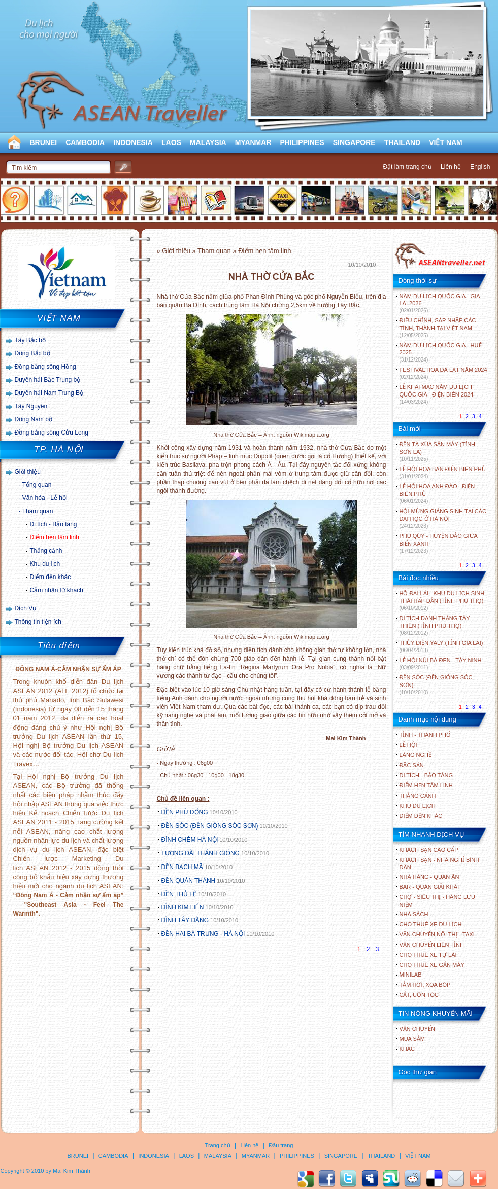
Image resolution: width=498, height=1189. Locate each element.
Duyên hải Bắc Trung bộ (48, 379)
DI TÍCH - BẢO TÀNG (426, 775)
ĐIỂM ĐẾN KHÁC (421, 816)
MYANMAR (253, 142)
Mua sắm (412, 1039)
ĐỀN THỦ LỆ (178, 894)
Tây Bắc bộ (30, 340)
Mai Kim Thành (71, 1171)
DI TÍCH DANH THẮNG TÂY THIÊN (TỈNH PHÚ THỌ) (435, 625)
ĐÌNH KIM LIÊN (182, 907)
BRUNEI (43, 142)
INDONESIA (133, 142)
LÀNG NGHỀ (415, 755)
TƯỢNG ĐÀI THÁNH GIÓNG (200, 853)
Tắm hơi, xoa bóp (425, 985)
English (480, 166)
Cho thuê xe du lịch (431, 924)
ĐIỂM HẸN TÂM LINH (426, 785)
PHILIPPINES (302, 142)
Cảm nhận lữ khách (56, 590)
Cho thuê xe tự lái (428, 955)
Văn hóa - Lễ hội (45, 497)
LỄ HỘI (408, 745)
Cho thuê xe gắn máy (432, 965)
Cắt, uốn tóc (419, 995)
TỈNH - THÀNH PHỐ (425, 735)
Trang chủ (217, 1145)
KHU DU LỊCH (418, 806)
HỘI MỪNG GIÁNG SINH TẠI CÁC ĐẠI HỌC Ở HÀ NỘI (443, 518)
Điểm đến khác (50, 577)
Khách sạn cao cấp (429, 850)
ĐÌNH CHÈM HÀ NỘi (189, 839)
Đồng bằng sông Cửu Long (51, 432)
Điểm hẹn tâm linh (54, 537)
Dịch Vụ (26, 608)
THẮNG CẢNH (418, 795)
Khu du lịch (45, 563)
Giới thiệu (28, 471)
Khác (407, 1049)
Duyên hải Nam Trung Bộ (49, 393)
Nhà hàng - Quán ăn (429, 877)
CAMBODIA (85, 142)
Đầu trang (281, 1145)
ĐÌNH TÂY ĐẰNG (185, 920)
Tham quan (37, 511)
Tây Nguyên (31, 406)
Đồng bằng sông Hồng (45, 366)
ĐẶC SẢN (412, 765)
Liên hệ (451, 166)
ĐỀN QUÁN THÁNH (188, 880)
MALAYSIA (208, 142)
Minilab (411, 974)
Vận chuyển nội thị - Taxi (437, 934)
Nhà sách (414, 914)
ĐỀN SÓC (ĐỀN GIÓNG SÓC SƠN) (209, 826)
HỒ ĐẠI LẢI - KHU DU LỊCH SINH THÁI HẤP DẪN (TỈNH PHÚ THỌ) (442, 600)
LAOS (171, 142)
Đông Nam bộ (33, 419)
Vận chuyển (417, 1029)
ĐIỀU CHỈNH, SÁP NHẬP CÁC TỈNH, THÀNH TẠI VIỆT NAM (438, 327)
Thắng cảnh (46, 550)
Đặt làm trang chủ (407, 166)
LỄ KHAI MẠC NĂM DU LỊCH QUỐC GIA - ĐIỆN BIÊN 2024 (437, 394)
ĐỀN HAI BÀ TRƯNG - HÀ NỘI (203, 934)
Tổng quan (37, 484)
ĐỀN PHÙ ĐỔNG (184, 812)
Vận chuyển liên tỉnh (432, 945)
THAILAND (402, 142)
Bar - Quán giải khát (430, 887)
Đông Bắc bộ (32, 353)
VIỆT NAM (445, 142)
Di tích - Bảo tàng (53, 524)
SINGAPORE (354, 142)
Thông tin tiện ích (38, 621)
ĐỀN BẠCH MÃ (183, 867)
